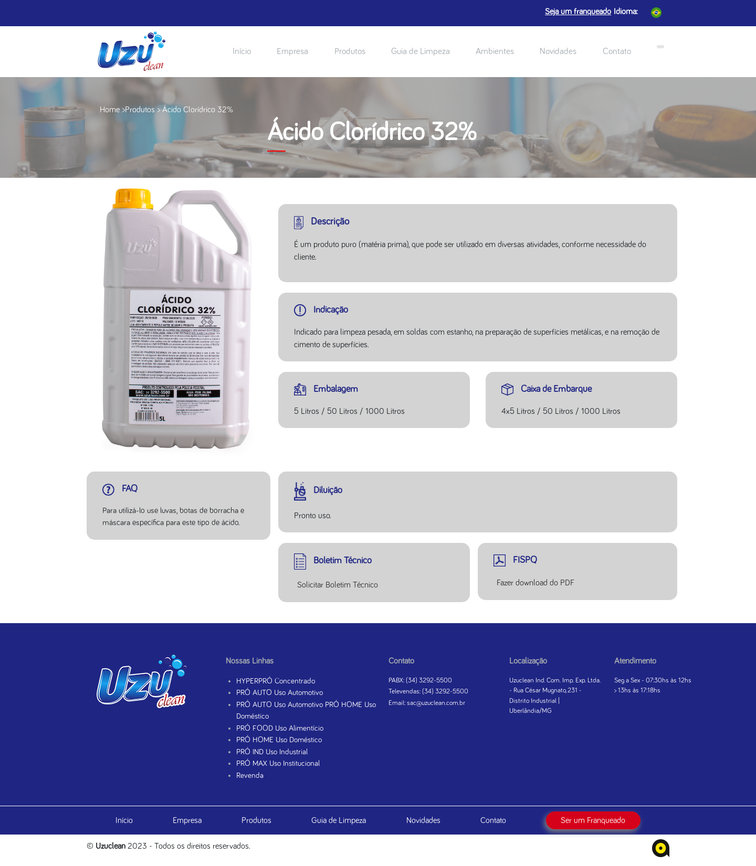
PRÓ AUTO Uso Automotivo (279, 693)
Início (242, 51)
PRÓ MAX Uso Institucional (278, 763)
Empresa (292, 51)
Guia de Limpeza (420, 51)
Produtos (349, 51)
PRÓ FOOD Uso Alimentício (279, 728)
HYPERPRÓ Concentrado (275, 681)
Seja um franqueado (578, 11)
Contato (617, 51)
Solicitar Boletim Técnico (337, 585)
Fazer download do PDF (535, 583)
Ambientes (495, 51)
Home (110, 109)
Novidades (558, 51)
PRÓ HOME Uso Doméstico (279, 740)
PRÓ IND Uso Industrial (272, 752)
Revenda (250, 775)
